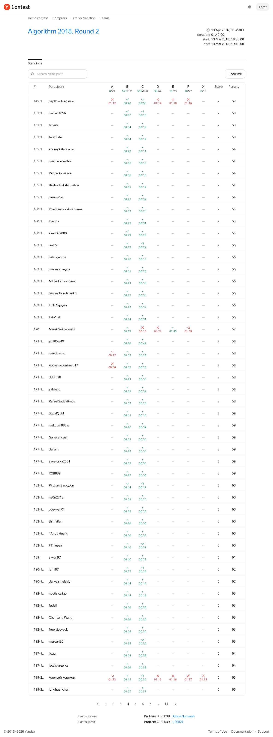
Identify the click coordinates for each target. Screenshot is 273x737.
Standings (35, 63)
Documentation (242, 731)
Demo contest (38, 18)
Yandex (30, 731)
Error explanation (83, 18)
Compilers (60, 18)
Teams (104, 18)
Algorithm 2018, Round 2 (63, 31)
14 (166, 704)
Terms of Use (217, 731)
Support (263, 731)
